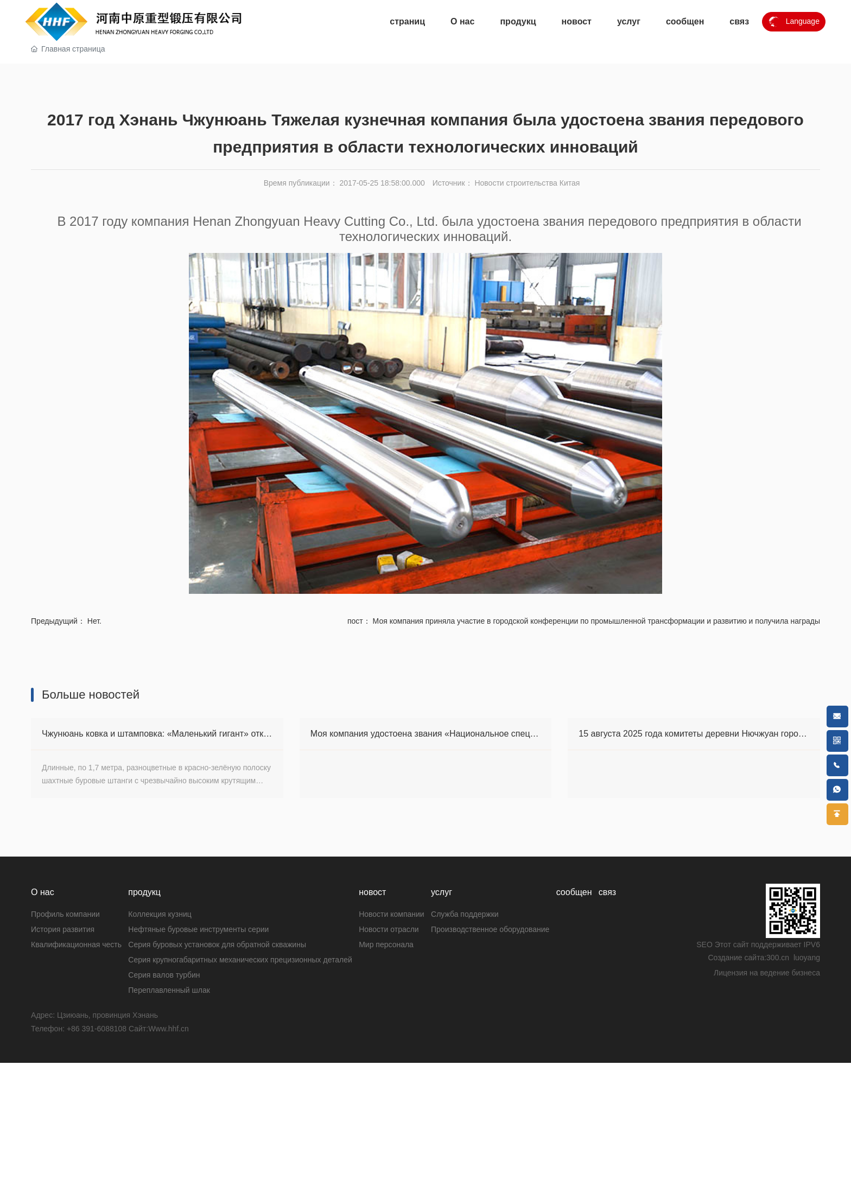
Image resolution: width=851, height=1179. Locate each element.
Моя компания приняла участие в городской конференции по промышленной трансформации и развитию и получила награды (596, 854)
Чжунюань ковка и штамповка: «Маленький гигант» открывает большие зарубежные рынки (225, 966)
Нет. (94, 854)
